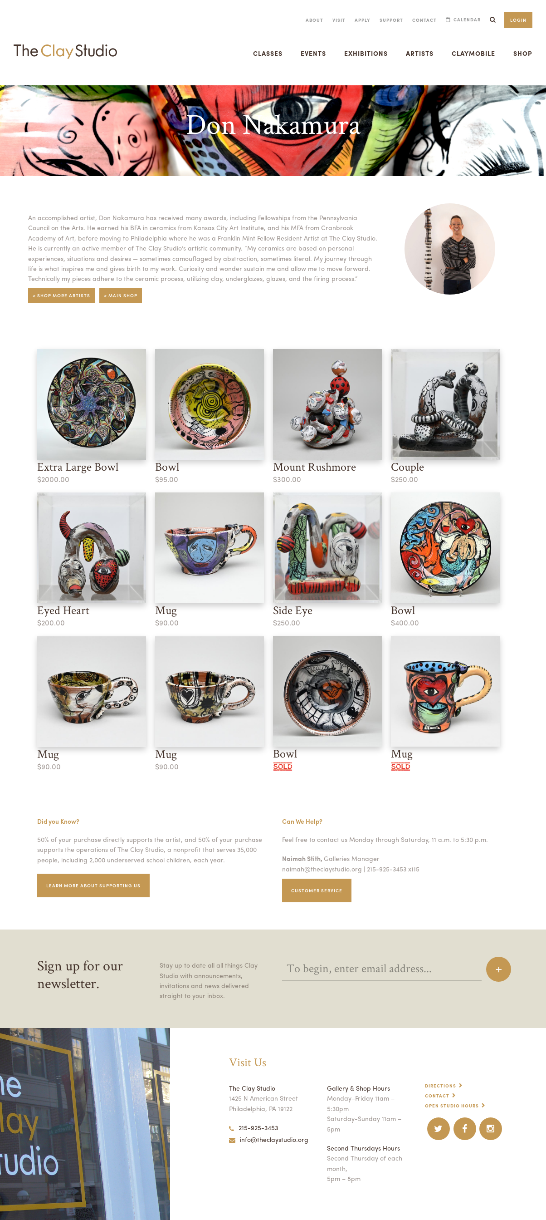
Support (391, 20)
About (314, 20)
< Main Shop (120, 295)
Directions (440, 1085)
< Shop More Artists (61, 295)
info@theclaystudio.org (268, 1139)
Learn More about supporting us (93, 885)
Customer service (316, 890)
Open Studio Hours (452, 1105)
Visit (339, 20)
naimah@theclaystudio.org (322, 868)
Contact (424, 20)
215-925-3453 (253, 1127)
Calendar (467, 20)
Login (518, 20)
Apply (362, 20)
